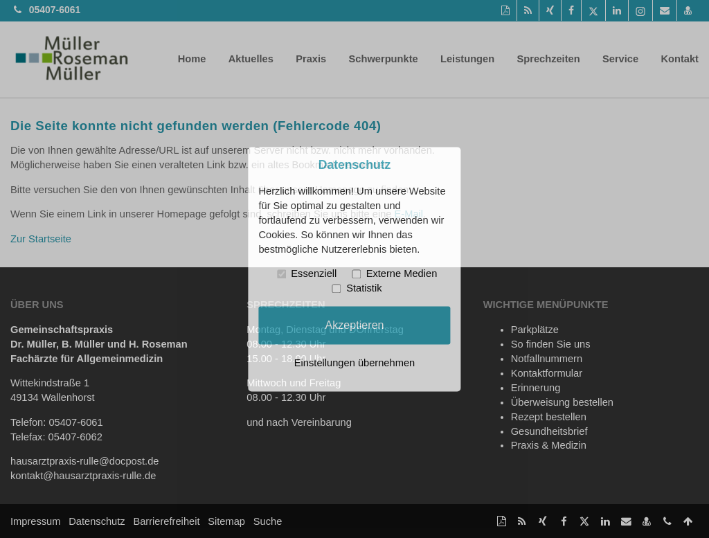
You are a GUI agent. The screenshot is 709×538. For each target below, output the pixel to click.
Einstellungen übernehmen (354, 362)
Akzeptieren (354, 325)
